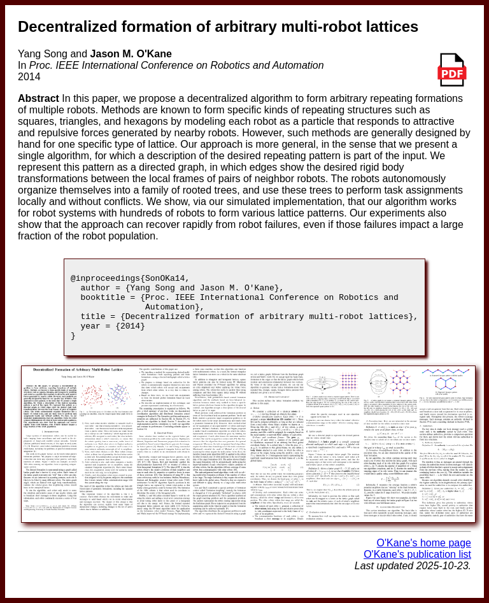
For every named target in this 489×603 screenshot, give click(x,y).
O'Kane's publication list (417, 567)
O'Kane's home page (424, 556)
